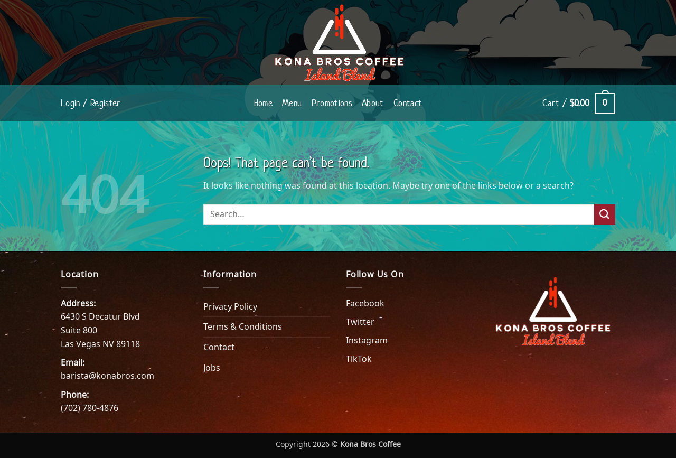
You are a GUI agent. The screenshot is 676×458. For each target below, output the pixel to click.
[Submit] (604, 214)
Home (263, 103)
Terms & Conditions (242, 326)
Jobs (211, 367)
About (373, 103)
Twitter (360, 322)
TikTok (359, 358)
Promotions (332, 103)
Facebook (365, 303)
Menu (292, 103)
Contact (407, 103)
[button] (91, 103)
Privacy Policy (230, 306)
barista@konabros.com (107, 375)
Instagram (367, 340)
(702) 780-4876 (89, 408)
